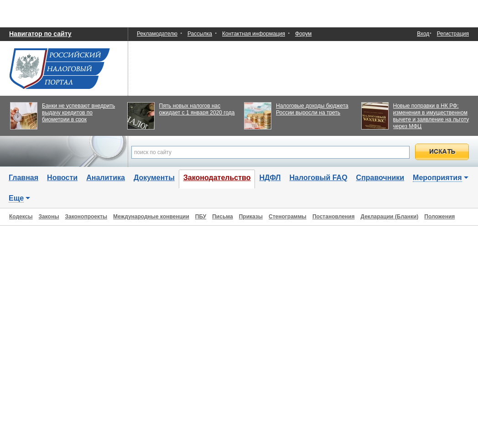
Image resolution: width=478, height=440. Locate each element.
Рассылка (199, 34)
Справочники (380, 177)
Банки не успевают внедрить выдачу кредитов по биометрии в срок (78, 113)
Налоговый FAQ (319, 177)
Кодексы (21, 216)
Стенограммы (288, 216)
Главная (23, 177)
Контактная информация (253, 34)
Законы (49, 216)
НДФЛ (270, 177)
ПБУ (200, 216)
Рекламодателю (157, 34)
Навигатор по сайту (40, 33)
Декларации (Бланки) (389, 216)
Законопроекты (86, 216)
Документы (154, 177)
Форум (303, 34)
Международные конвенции (151, 216)
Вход (423, 33)
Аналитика (105, 177)
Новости (62, 177)
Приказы (251, 216)
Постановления (333, 216)
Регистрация (453, 34)
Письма (222, 216)
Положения (439, 216)
